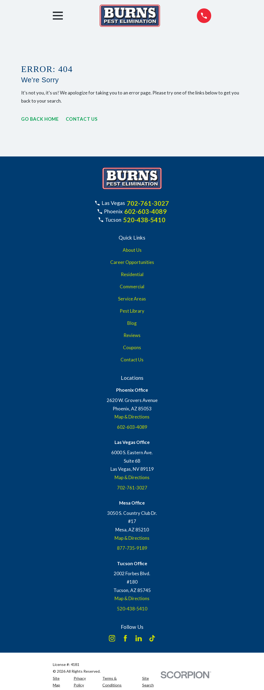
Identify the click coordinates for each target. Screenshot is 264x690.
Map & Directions (132, 417)
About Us (132, 250)
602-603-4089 (145, 211)
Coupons (132, 347)
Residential (132, 274)
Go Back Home (40, 119)
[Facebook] (125, 638)
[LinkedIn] (138, 638)
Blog (132, 323)
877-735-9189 (132, 548)
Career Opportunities (132, 262)
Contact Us (82, 119)
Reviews (132, 335)
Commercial (132, 286)
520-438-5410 (144, 220)
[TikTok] (152, 638)
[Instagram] (112, 638)
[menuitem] (60, 682)
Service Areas (132, 299)
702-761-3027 (148, 203)
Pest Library (132, 311)
